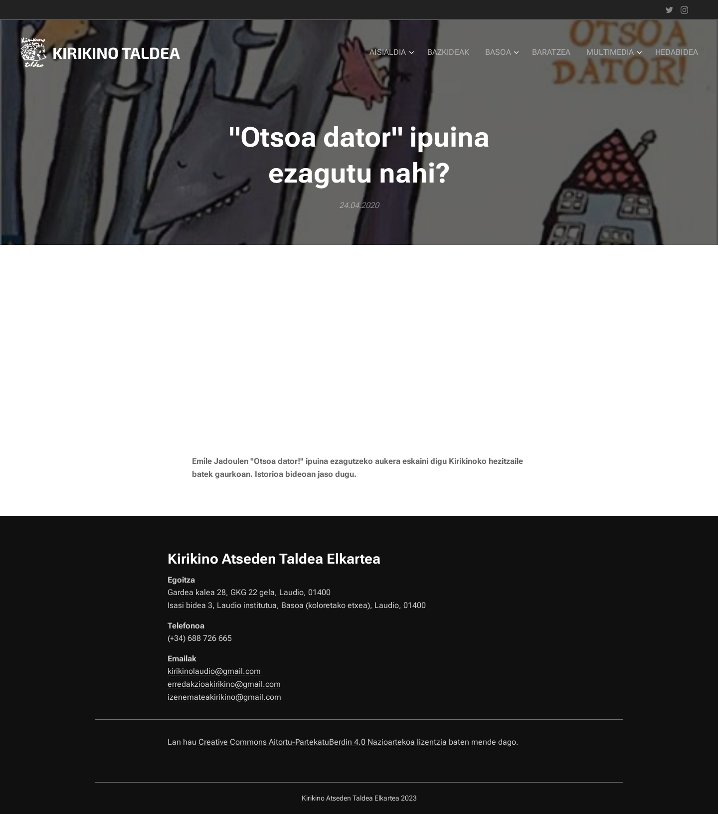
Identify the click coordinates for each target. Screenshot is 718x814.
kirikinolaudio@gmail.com (214, 671)
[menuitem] (405, 52)
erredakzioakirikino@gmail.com (224, 684)
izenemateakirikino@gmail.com (224, 697)
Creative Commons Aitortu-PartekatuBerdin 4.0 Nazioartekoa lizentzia (322, 742)
